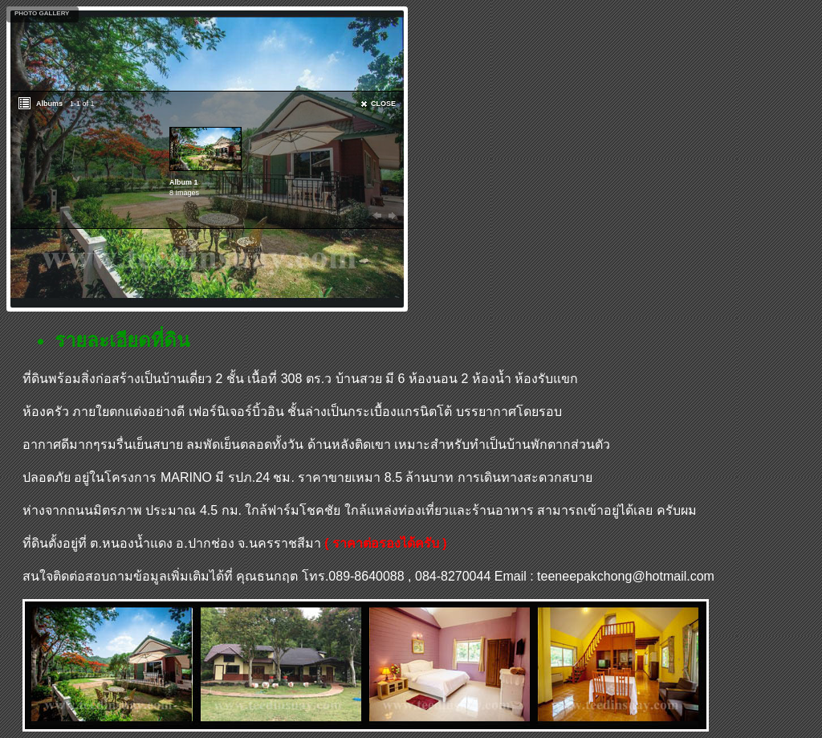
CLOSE (383, 104)
